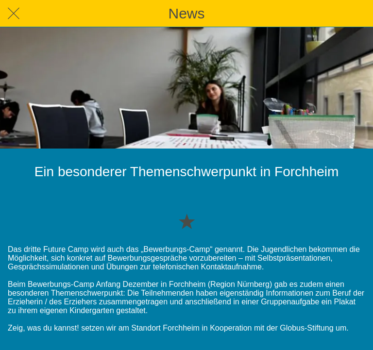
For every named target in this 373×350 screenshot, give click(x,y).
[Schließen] (13, 13)
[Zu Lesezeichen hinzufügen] (186, 221)
